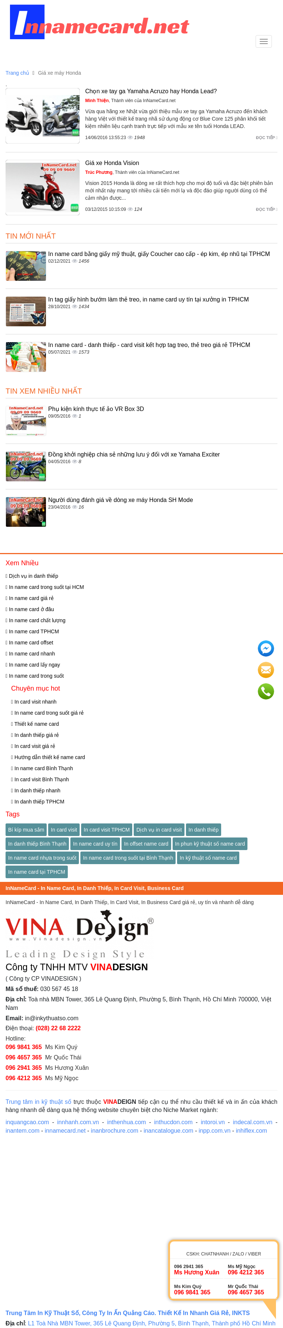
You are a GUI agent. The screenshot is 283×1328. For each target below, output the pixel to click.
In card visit (64, 830)
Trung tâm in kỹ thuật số (38, 1102)
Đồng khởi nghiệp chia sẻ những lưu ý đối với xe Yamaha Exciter (134, 454)
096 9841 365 (24, 1047)
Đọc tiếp (266, 137)
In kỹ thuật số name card (208, 858)
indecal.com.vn (253, 1122)
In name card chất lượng (36, 620)
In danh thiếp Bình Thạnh (37, 844)
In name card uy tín (95, 844)
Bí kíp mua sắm (26, 830)
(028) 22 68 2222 (58, 1028)
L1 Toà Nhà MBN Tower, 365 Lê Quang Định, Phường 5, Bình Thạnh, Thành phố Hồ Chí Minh (152, 1323)
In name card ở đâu (30, 609)
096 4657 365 (24, 1057)
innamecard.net (65, 1131)
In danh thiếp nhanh (35, 790)
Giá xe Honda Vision (112, 163)
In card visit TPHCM (107, 830)
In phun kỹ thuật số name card (210, 844)
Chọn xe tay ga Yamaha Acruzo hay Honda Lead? (151, 91)
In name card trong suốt (35, 676)
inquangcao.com (27, 1122)
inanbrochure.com (114, 1131)
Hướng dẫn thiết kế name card (48, 757)
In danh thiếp (204, 830)
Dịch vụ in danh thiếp (32, 576)
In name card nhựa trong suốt (42, 858)
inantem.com (23, 1131)
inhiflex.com (251, 1131)
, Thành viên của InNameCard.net (130, 100)
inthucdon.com (173, 1122)
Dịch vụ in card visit (159, 830)
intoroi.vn (213, 1122)
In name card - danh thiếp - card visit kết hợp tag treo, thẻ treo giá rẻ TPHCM (149, 345)
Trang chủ (17, 73)
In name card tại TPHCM (36, 872)
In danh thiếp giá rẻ (35, 735)
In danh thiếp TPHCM (37, 802)
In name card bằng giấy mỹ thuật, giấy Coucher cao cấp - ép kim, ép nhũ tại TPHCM (159, 254)
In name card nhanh (30, 654)
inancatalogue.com (168, 1131)
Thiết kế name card (35, 724)
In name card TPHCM (32, 631)
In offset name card (146, 844)
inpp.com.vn (214, 1131)
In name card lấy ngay (33, 665)
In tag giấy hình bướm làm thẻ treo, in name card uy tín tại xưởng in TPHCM (148, 299)
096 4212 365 (24, 1078)
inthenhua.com (126, 1122)
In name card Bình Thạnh (42, 768)
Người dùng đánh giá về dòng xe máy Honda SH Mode (120, 500)
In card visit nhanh (34, 702)
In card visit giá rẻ (33, 746)
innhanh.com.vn (78, 1122)
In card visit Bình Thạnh (40, 779)
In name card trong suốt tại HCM (45, 587)
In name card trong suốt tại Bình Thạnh (128, 858)
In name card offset (29, 643)
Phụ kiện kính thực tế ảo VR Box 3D (96, 409)
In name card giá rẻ (30, 598)
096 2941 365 (24, 1068)
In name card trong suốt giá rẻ (47, 713)
